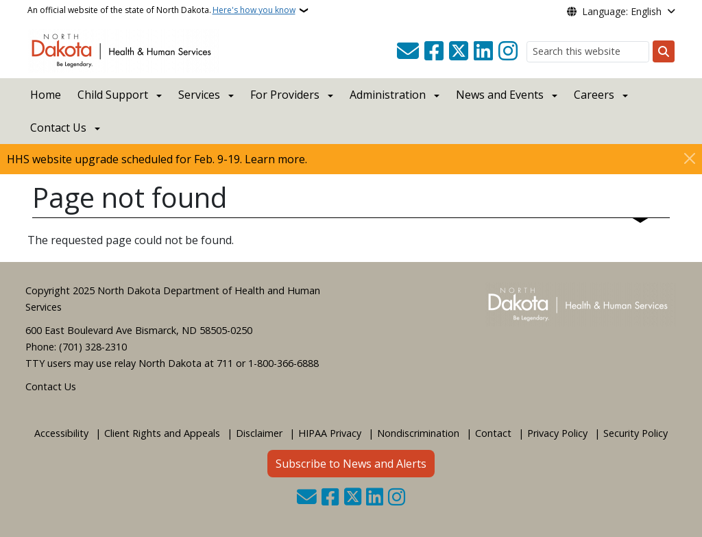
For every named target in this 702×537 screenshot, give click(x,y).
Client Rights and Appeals (162, 433)
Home (45, 94)
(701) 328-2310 (93, 346)
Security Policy (635, 433)
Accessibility (61, 433)
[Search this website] (587, 51)
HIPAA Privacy (329, 433)
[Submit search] (664, 51)
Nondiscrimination (418, 433)
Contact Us (50, 386)
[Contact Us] (408, 51)
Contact (493, 433)
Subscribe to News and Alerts (351, 463)
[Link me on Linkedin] (483, 51)
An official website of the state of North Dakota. (161, 10)
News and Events (500, 94)
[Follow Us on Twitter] (458, 51)
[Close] (689, 158)
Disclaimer (259, 433)
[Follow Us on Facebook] (434, 51)
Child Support (112, 94)
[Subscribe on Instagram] (508, 51)
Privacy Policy (557, 433)
